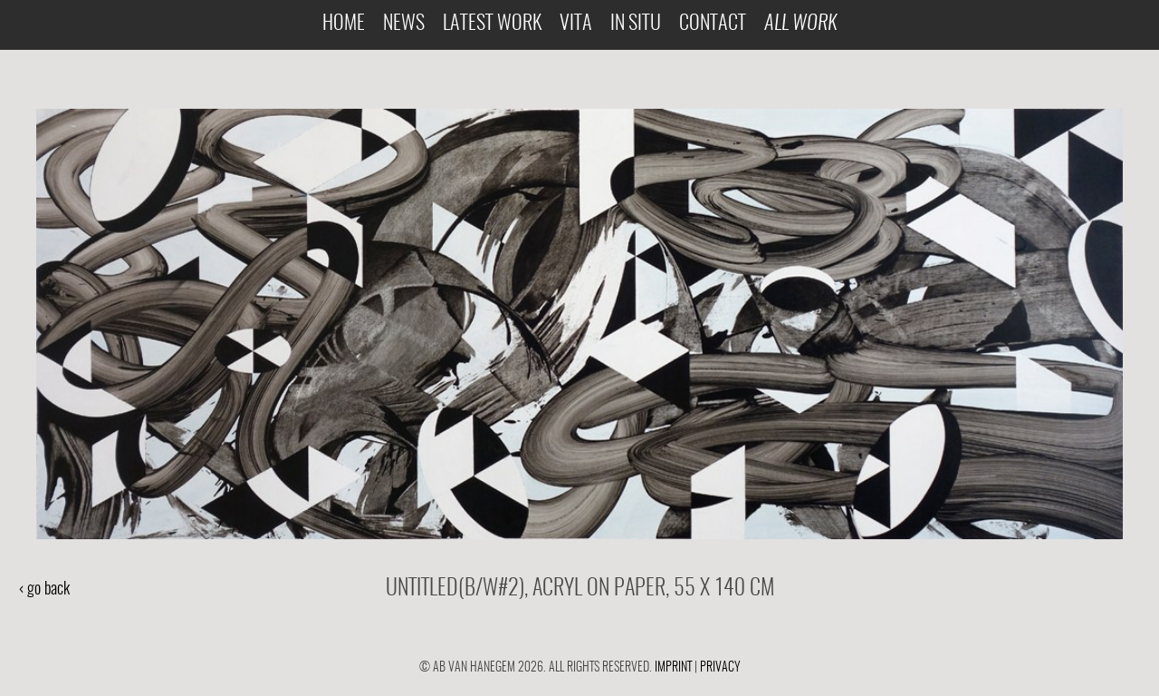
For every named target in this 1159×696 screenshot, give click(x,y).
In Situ (635, 24)
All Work (800, 24)
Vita (576, 24)
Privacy (720, 667)
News (404, 24)
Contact (712, 24)
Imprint (673, 667)
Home (343, 24)
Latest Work (492, 24)
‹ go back (44, 590)
